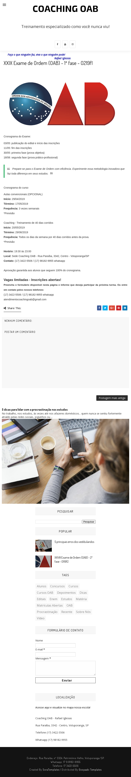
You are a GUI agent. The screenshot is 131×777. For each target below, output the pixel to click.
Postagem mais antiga (112, 398)
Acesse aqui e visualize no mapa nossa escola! (62, 707)
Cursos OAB (45, 593)
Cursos (73, 586)
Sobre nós (83, 612)
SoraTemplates (51, 769)
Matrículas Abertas (50, 605)
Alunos (41, 586)
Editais (41, 599)
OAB (70, 605)
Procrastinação (47, 612)
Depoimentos (66, 593)
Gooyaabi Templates (90, 769)
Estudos (66, 599)
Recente (66, 612)
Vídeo (41, 618)
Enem (53, 599)
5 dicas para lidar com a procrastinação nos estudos (35, 409)
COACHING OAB (66, 8)
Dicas (83, 593)
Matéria (81, 599)
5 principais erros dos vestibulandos (74, 542)
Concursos (57, 586)
